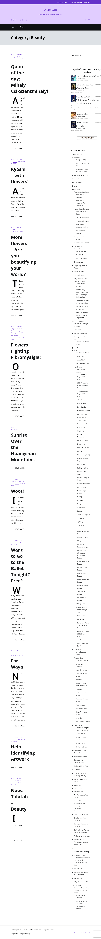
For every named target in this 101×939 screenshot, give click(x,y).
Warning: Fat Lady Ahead (80, 338)
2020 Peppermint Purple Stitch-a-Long (82, 377)
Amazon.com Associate (80, 665)
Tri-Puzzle (80, 640)
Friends (13, 481)
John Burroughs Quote (82, 473)
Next (22, 840)
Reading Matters (79, 658)
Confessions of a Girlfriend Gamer (79, 761)
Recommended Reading (81, 852)
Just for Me (75, 348)
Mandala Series (82, 487)
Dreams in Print (80, 743)
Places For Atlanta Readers (81, 713)
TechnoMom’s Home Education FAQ (82, 308)
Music (76, 350)
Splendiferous (81, 507)
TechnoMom (50, 9)
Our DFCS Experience (82, 255)
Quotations (20, 57)
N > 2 (76, 848)
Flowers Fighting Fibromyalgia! (26, 351)
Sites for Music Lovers (83, 363)
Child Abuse (77, 330)
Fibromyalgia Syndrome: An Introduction (80, 203)
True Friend (80, 525)
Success (79, 511)
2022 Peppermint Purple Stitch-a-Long (82, 394)
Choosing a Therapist (82, 218)
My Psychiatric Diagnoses (80, 232)
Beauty (13, 54)
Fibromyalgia (15, 333)
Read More (19, 148)
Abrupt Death (78, 753)
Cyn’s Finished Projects (80, 371)
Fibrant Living (15, 331)
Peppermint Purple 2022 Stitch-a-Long (83, 634)
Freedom (80, 451)
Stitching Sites (80, 604)
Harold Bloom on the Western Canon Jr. (82, 684)
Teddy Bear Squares (83, 515)
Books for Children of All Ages (82, 675)
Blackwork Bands (82, 414)
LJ (23, 481)
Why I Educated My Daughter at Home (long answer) (82, 315)
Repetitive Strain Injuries (81, 243)
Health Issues (76, 190)
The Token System (81, 258)
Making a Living (81, 160)
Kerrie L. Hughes (81, 128)
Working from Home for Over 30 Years (82, 170)
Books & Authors (81, 670)
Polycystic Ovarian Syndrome (80, 238)
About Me (77, 157)
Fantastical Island (82, 114)
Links (19, 481)
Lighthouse (80, 619)
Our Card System (79, 275)
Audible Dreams (80, 734)
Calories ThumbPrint (83, 424)
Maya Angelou (80, 705)
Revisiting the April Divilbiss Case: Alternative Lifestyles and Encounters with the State (82, 860)
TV (12, 483)
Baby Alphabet (81, 403)
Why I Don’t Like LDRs (81, 882)
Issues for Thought (78, 321)
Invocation (79, 689)
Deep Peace (81, 616)
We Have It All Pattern (81, 599)
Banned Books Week (80, 756)
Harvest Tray (81, 464)
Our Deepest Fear (81, 708)
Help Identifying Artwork (23, 753)
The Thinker (81, 518)
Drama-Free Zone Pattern (83, 563)
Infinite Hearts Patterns (81, 575)
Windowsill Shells (82, 537)
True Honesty (78, 878)
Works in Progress (81, 607)
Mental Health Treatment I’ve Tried (82, 226)
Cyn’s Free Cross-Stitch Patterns (81, 552)
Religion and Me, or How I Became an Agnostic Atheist (81, 890)
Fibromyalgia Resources (80, 196)
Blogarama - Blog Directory (20, 934)
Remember (79, 718)
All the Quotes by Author (81, 653)
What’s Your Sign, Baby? (82, 645)
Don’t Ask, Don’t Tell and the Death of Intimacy (81, 831)
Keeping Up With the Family (80, 267)
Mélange (80, 497)
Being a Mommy (79, 249)
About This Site (77, 155)
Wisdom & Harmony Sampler (83, 546)
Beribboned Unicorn (83, 411)
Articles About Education (80, 285)
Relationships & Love (79, 789)
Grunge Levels (78, 262)
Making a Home (79, 272)
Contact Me (76, 179)
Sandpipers (80, 504)
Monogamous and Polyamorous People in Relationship (81, 842)
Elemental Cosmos (83, 441)
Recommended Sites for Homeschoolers (82, 302)
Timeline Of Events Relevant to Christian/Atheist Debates (81, 905)
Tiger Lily (80, 522)
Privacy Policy (76, 785)
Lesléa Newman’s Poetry (81, 694)
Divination (77, 770)
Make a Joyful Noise (83, 484)
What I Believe (76, 885)
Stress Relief (15, 335)
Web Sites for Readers (83, 722)
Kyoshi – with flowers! (20, 175)
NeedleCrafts (78, 367)
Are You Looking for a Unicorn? (81, 796)
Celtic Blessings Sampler (82, 611)
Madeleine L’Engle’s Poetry (82, 700)
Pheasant (80, 500)
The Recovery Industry (81, 333)
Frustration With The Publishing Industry (80, 774)
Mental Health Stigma (82, 221)
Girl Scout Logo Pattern (82, 569)
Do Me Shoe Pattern (81, 557)
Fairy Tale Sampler (83, 448)
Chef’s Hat (80, 431)
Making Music (80, 356)
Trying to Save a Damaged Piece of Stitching (83, 531)
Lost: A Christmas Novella (85, 76)
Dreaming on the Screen (81, 738)
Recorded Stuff (80, 360)
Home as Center (77, 246)
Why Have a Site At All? (81, 175)
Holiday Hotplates (82, 468)
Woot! (17, 491)
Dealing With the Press (81, 766)
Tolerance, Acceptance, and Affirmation (81, 873)
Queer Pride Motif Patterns (83, 581)
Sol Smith (75, 105)
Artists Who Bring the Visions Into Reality (82, 729)
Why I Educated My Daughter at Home (80, 280)
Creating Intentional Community (80, 819)
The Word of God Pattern (82, 593)
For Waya (17, 664)
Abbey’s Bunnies (82, 400)
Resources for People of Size (82, 343)
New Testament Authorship (81, 896)
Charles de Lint (81, 90)
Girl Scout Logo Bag (83, 455)
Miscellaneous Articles (79, 750)
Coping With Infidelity (81, 814)
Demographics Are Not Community (81, 825)
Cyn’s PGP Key (77, 182)
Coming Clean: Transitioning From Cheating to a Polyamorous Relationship (80, 806)
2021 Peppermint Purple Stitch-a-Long (82, 385)
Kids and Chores (81, 251)
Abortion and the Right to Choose (81, 325)
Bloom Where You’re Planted (81, 419)
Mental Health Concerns (81, 209)
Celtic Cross (81, 427)
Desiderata (79, 680)
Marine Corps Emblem (81, 492)
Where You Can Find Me (82, 164)
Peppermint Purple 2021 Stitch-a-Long (83, 625)
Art (12, 479)
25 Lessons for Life (82, 660)
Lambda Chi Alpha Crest (83, 479)
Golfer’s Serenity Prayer (82, 459)
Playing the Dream (81, 747)
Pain (22, 333)
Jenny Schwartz (81, 78)
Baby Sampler (81, 407)
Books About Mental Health (82, 213)
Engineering (81, 444)
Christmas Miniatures (80, 436)
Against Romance (79, 791)
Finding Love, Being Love (82, 836)
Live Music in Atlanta (82, 353)
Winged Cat (81, 541)
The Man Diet (78, 869)
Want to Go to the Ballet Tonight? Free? (20, 565)
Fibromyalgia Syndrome (81, 192)
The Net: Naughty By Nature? (80, 780)
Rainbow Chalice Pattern (82, 587)
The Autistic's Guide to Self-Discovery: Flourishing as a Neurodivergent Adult (87, 100)
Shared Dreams (79, 725)
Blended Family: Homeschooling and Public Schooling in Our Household (82, 293)
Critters (19, 159)
